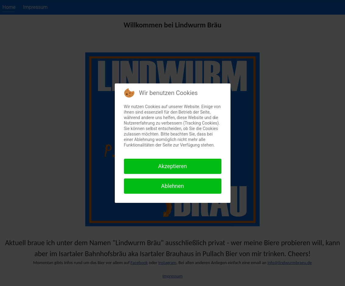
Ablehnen (172, 186)
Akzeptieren (172, 166)
